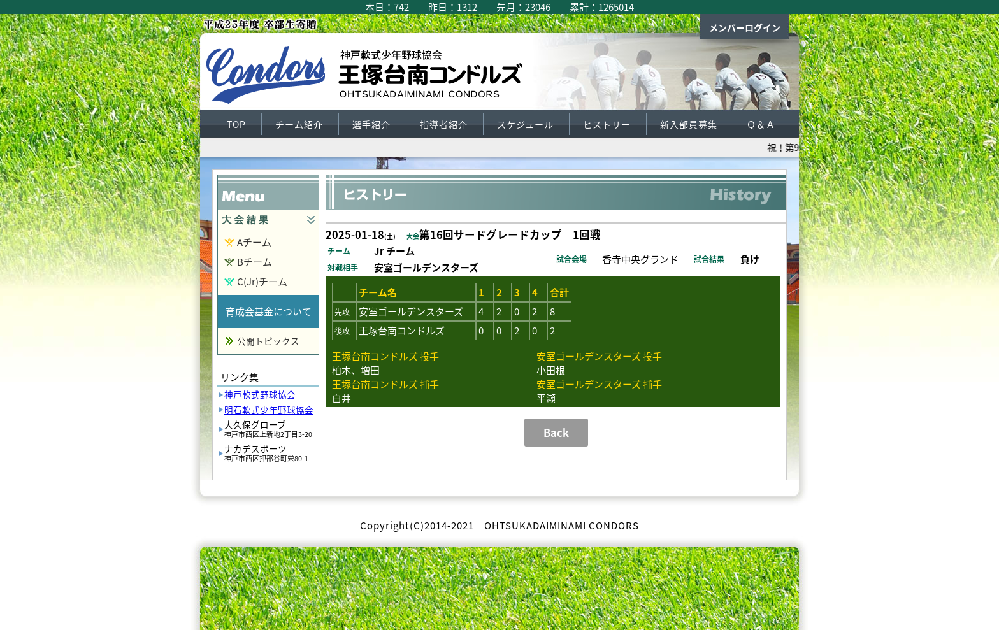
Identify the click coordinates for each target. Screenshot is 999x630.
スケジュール (525, 124)
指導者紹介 (444, 124)
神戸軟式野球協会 (260, 394)
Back (556, 432)
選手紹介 (371, 124)
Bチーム (254, 262)
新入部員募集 (688, 124)
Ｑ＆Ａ (761, 124)
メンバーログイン (744, 27)
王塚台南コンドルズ (372, 78)
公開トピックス (268, 340)
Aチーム (254, 242)
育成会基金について (269, 311)
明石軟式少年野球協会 (268, 409)
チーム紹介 (299, 124)
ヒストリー (607, 124)
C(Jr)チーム (262, 282)
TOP (236, 124)
